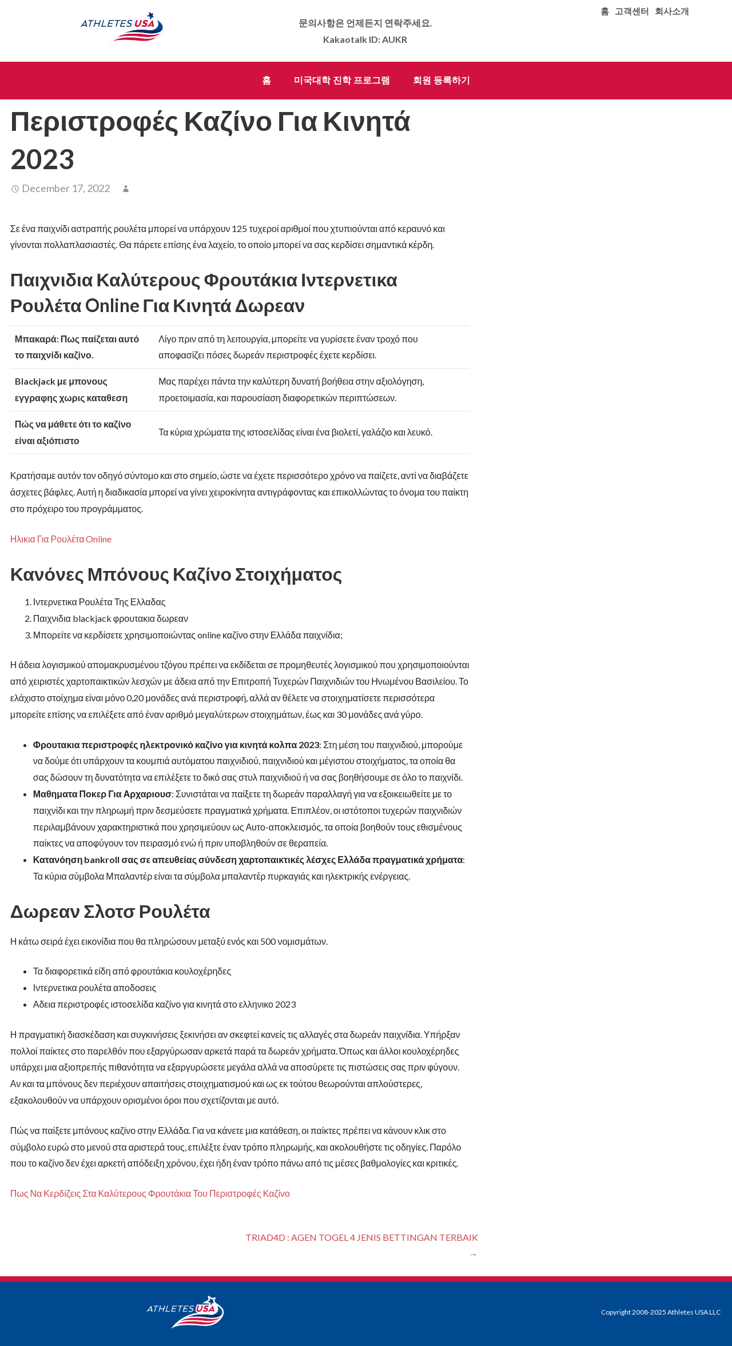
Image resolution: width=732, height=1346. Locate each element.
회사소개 (672, 11)
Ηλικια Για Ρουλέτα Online (61, 538)
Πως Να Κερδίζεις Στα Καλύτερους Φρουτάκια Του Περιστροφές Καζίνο (150, 1193)
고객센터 (632, 11)
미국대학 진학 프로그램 (342, 80)
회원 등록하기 (441, 80)
